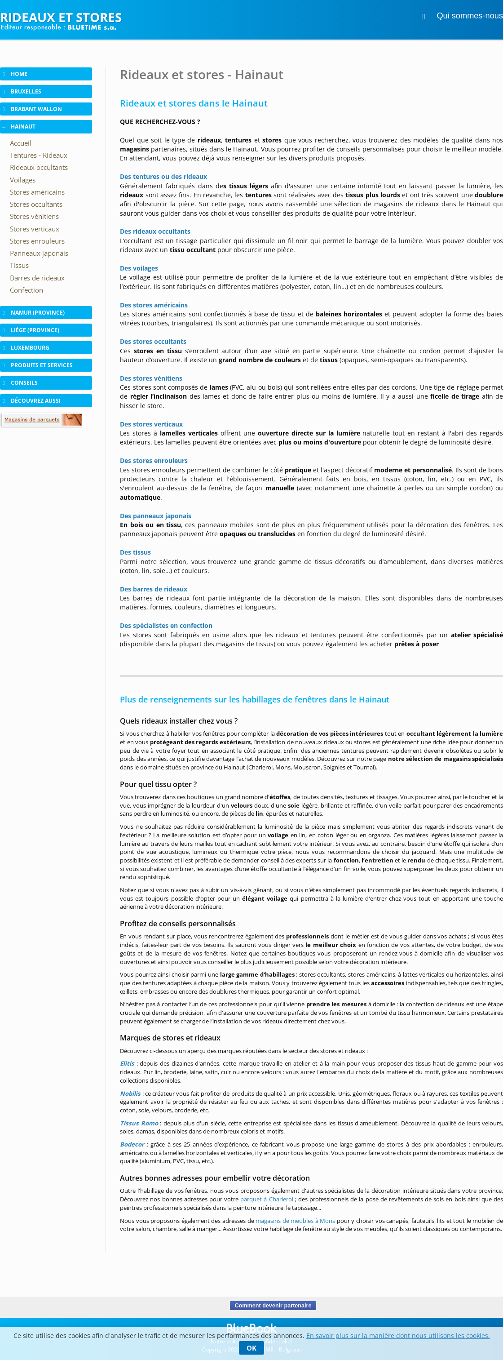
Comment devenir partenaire (272, 1305)
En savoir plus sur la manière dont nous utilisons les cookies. (398, 1335)
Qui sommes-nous (470, 15)
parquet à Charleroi (266, 1199)
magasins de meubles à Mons (295, 1221)
